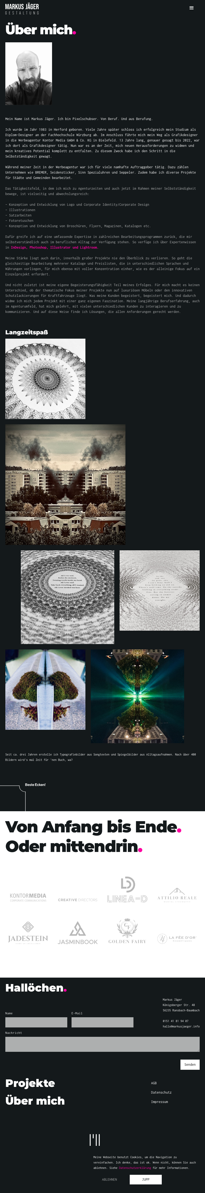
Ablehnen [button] (109, 1179)
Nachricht (13, 1032)
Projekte (30, 1083)
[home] (22, 8)
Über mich (35, 1101)
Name (9, 1013)
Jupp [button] (145, 1179)
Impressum (159, 1102)
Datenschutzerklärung (135, 1167)
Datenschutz (161, 1092)
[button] (192, 8)
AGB (154, 1083)
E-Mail (77, 1013)
